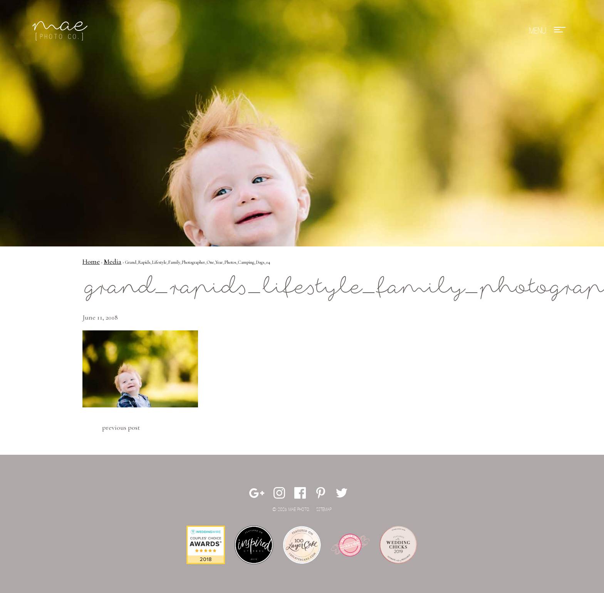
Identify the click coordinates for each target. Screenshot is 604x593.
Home (91, 261)
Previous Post (121, 427)
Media (112, 261)
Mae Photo (61, 30)
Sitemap (324, 509)
